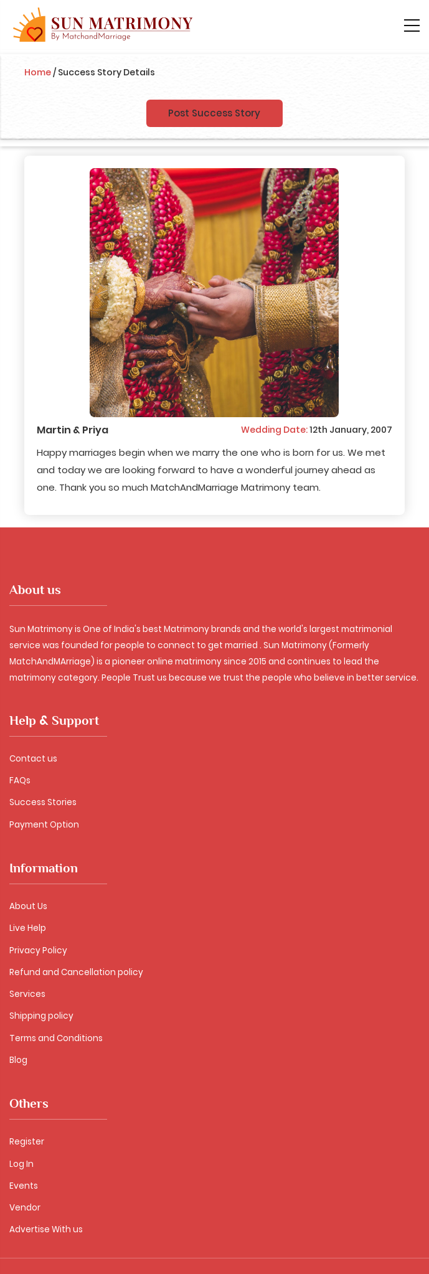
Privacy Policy (38, 950)
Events (23, 1186)
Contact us (33, 759)
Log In (21, 1164)
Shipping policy (41, 1016)
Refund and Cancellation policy (76, 972)
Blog (18, 1060)
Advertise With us (46, 1229)
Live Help (27, 928)
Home (37, 72)
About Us (28, 906)
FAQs (20, 780)
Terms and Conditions (56, 1038)
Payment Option (44, 825)
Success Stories (43, 802)
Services (27, 994)
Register (26, 1142)
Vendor (24, 1208)
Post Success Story (214, 113)
